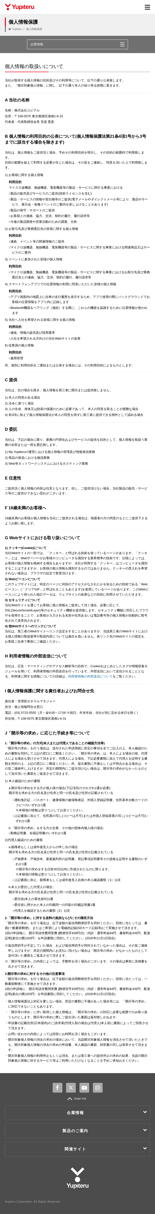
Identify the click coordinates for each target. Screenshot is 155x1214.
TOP (77, 1098)
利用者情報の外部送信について (90, 676)
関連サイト (106, 1148)
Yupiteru (17, 29)
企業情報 (107, 1112)
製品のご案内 (104, 1130)
